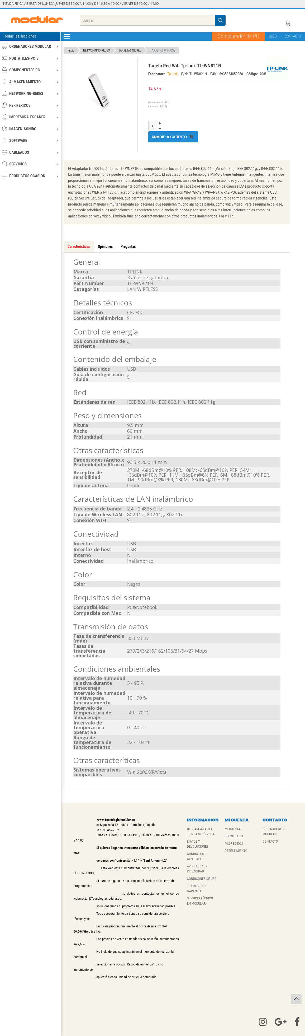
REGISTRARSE (234, 836)
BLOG (273, 36)
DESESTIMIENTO (236, 851)
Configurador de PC (238, 36)
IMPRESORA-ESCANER (30, 117)
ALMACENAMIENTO (30, 82)
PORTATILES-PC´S (30, 58)
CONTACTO (293, 36)
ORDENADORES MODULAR (30, 46)
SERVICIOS (30, 164)
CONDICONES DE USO (202, 879)
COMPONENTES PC (30, 70)
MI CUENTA (232, 829)
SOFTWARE (30, 140)
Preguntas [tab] (128, 246)
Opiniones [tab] (105, 246)
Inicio (71, 50)
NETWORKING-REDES (30, 93)
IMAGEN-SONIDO (30, 129)
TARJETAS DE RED (129, 50)
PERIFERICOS (30, 105)
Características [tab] (79, 246)
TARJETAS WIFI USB (162, 50)
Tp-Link (173, 74)
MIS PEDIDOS (234, 843)
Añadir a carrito (172, 136)
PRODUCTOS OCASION (30, 176)
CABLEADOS (30, 152)
